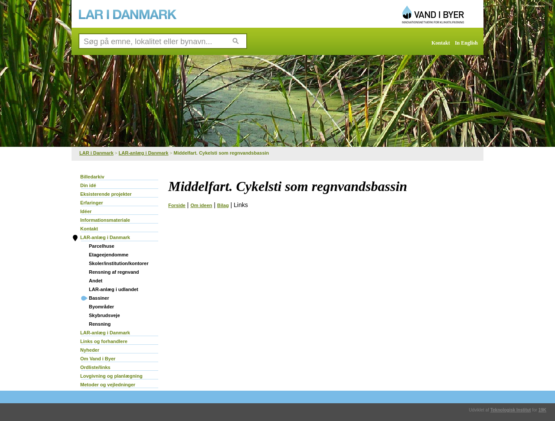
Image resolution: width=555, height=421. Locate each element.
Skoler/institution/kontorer (119, 263)
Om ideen (201, 205)
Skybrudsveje (104, 315)
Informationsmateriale (105, 220)
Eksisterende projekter (106, 194)
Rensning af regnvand (114, 272)
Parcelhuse (101, 246)
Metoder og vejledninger (107, 384)
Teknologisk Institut (510, 410)
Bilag (223, 205)
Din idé (88, 185)
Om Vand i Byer (97, 358)
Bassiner (99, 298)
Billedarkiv (92, 176)
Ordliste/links (95, 367)
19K (542, 410)
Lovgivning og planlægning (111, 376)
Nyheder (89, 350)
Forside (177, 205)
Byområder (101, 306)
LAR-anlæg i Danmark (144, 152)
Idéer (85, 211)
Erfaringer (91, 202)
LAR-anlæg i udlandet (113, 289)
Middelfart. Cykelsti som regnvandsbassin (221, 152)
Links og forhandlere (103, 341)
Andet (95, 280)
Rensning (100, 324)
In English (466, 43)
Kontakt (440, 43)
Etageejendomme (108, 254)
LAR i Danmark (96, 152)
